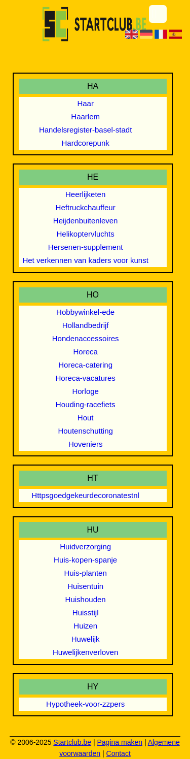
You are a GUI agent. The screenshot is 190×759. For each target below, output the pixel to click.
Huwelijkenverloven (85, 652)
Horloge (85, 391)
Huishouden (85, 599)
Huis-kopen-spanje (85, 559)
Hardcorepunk (85, 143)
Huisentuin (85, 586)
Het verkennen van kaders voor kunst (85, 260)
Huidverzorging (85, 546)
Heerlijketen (85, 194)
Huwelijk (85, 639)
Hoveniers (85, 444)
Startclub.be (72, 742)
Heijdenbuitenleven (85, 220)
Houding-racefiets (86, 404)
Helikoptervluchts (86, 233)
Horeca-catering (85, 364)
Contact (118, 753)
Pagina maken (119, 742)
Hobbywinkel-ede (85, 312)
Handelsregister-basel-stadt (85, 129)
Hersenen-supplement (85, 247)
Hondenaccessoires (85, 338)
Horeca (85, 351)
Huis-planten (85, 573)
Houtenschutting (85, 430)
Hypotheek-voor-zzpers (85, 704)
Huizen (85, 625)
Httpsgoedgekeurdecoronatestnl (85, 495)
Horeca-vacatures (85, 378)
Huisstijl (85, 612)
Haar (85, 103)
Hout (86, 417)
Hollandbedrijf (85, 325)
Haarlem (85, 116)
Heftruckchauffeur (86, 207)
